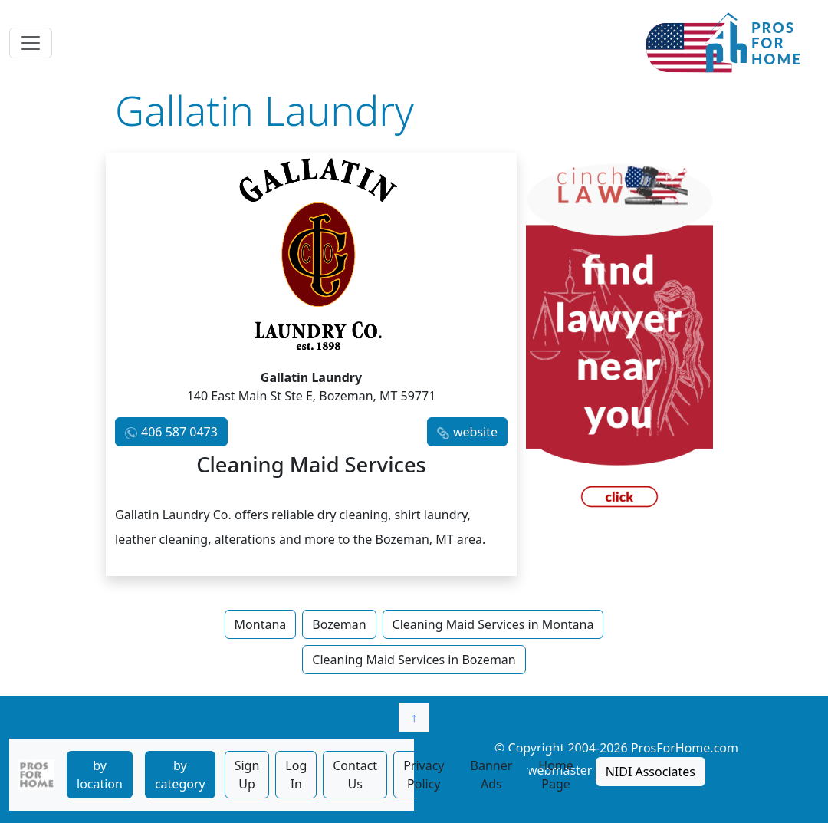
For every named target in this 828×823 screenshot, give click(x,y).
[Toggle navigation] (30, 43)
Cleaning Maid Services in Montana (493, 624)
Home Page (555, 774)
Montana (261, 624)
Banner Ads (492, 774)
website (475, 431)
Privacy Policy (423, 774)
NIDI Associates (650, 771)
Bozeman (339, 624)
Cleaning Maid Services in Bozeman (413, 659)
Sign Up (247, 774)
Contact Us (355, 774)
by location (100, 774)
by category (180, 774)
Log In (296, 774)
